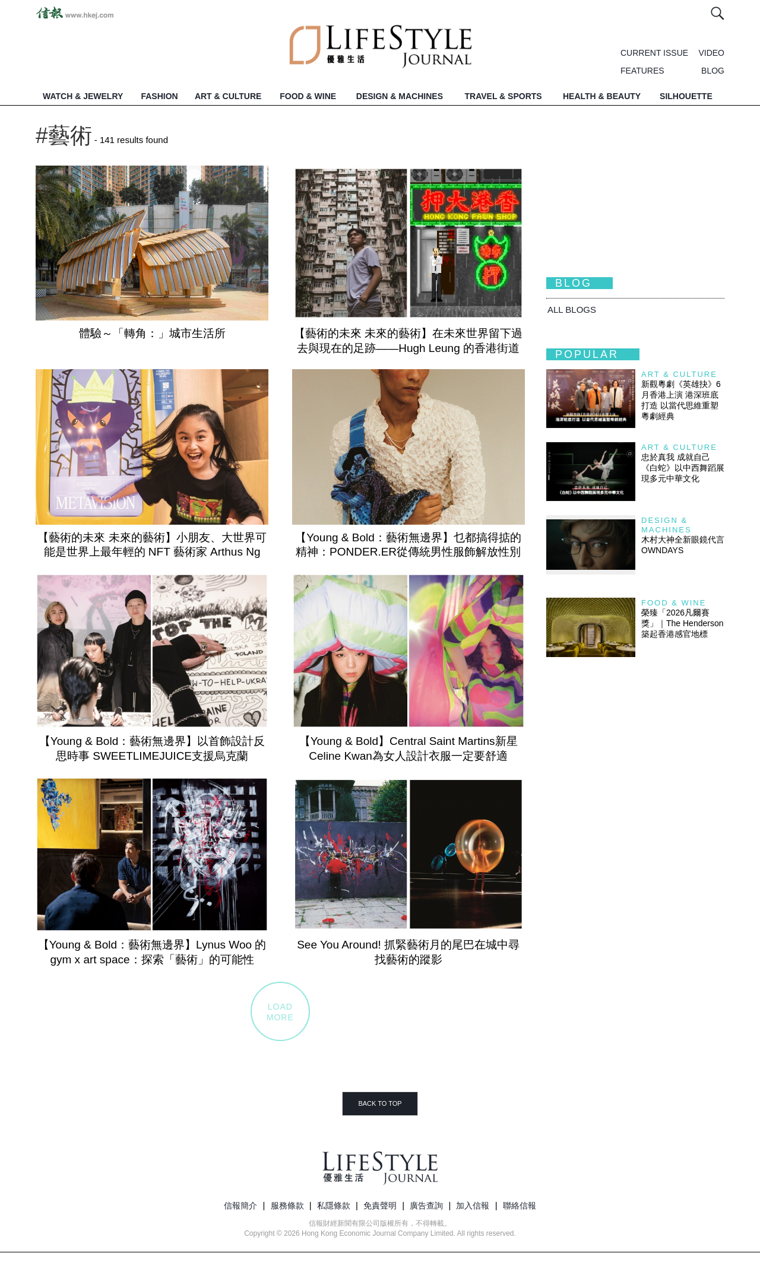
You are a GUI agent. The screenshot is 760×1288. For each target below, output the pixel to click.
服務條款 (287, 1205)
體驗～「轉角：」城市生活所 (152, 333)
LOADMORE (280, 1012)
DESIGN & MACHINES (399, 96)
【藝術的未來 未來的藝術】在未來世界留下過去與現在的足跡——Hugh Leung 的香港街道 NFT (408, 348)
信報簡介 (240, 1205)
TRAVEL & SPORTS (503, 96)
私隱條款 (333, 1205)
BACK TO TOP (379, 1103)
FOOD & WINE (308, 96)
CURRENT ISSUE (654, 53)
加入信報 (472, 1205)
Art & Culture (679, 374)
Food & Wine (673, 602)
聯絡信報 (519, 1205)
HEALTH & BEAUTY (602, 96)
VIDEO (711, 53)
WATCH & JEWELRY (83, 96)
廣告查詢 (426, 1205)
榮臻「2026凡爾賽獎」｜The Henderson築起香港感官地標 (682, 623)
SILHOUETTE (686, 96)
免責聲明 (380, 1205)
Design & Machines (666, 525)
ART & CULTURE (228, 96)
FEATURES (642, 70)
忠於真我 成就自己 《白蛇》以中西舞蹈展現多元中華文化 (682, 467)
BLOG (712, 70)
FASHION (159, 96)
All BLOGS (571, 309)
